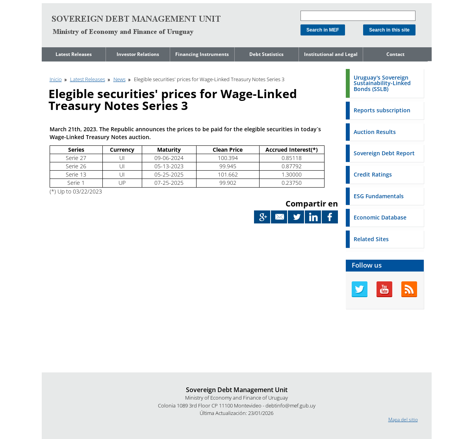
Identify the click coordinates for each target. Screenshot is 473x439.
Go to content (56, 3)
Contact (395, 54)
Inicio (56, 79)
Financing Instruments (202, 54)
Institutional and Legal (331, 54)
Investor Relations (138, 54)
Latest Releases (74, 54)
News (119, 79)
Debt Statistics (266, 54)
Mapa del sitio (403, 419)
